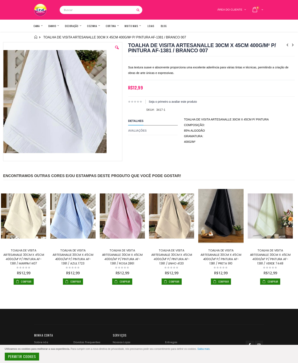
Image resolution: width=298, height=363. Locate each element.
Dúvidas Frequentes (86, 342)
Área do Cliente (229, 9)
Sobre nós (41, 342)
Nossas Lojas (121, 342)
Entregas (171, 342)
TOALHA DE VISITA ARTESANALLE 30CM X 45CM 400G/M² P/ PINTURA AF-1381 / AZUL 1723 (73, 256)
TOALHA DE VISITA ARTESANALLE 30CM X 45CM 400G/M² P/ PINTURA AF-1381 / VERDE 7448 (270, 256)
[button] (117, 50)
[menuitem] (163, 26)
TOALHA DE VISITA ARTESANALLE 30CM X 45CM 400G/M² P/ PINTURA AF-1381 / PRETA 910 (221, 256)
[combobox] (101, 10)
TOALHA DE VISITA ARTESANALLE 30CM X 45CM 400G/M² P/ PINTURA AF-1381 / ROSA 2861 (122, 256)
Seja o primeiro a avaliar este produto (173, 101)
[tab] (156, 121)
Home (35, 37)
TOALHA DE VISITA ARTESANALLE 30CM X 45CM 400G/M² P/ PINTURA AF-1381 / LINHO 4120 (171, 256)
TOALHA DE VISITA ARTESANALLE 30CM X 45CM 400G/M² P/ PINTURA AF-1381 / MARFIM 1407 (23, 256)
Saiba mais (203, 349)
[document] (149, 354)
